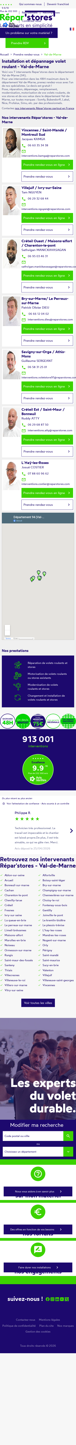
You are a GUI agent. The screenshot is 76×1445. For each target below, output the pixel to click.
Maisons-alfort (14, 935)
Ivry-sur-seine (13, 915)
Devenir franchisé (58, 4)
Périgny (47, 950)
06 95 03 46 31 (34, 256)
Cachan (9, 890)
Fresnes (9, 910)
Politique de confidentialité (19, 1325)
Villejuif (47, 975)
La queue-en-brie (15, 920)
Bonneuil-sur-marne (17, 885)
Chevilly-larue (13, 900)
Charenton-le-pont (16, 895)
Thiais (8, 970)
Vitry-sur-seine (14, 990)
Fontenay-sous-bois (55, 905)
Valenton (48, 970)
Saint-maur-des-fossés (19, 960)
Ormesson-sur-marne (18, 950)
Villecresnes (12, 975)
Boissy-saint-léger (54, 880)
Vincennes (49, 985)
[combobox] (38, 1152)
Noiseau (10, 945)
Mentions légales (49, 1319)
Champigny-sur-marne (57, 890)
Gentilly (47, 910)
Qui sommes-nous (30, 4)
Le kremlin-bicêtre (54, 920)
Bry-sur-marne (52, 885)
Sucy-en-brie (51, 965)
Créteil (9, 905)
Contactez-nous (25, 1319)
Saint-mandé (50, 955)
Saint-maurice (51, 960)
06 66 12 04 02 (35, 313)
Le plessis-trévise (53, 925)
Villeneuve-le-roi (15, 980)
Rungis (9, 955)
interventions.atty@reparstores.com (46, 430)
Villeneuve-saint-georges (58, 980)
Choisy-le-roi (51, 900)
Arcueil (9, 880)
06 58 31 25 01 (34, 367)
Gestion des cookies (38, 1331)
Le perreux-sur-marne (18, 925)
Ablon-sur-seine (14, 875)
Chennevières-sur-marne (58, 895)
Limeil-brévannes (15, 930)
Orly (45, 945)
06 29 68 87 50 (34, 424)
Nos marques (65, 1325)
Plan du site (46, 1325)
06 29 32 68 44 (34, 198)
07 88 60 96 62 (35, 473)
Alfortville (49, 875)
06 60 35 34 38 (34, 145)
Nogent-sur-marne (54, 940)
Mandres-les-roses (54, 935)
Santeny (10, 965)
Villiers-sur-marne (16, 985)
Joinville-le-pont (53, 915)
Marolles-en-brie (15, 940)
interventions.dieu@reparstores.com (47, 319)
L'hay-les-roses (52, 930)
